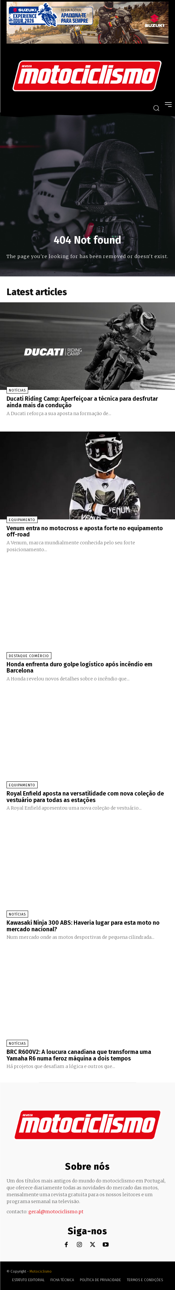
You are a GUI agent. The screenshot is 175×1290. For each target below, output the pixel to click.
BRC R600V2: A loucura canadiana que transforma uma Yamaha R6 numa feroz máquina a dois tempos (79, 1055)
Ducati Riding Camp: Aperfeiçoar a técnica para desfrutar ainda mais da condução (82, 402)
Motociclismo (40, 1271)
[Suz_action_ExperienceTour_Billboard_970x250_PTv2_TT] (87, 42)
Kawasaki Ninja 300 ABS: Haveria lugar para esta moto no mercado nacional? (83, 926)
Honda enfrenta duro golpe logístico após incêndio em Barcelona (79, 668)
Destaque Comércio (29, 656)
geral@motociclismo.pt (55, 1212)
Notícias (17, 390)
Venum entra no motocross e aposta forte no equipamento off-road (85, 531)
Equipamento (22, 520)
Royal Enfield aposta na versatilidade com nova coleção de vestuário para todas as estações (85, 797)
